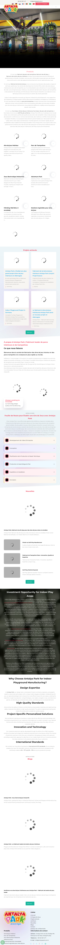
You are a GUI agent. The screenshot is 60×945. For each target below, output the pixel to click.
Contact (33, 937)
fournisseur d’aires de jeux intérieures (22, 111)
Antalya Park (11, 658)
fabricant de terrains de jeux (18, 84)
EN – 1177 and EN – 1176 (27, 760)
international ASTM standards (37, 756)
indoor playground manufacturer (21, 639)
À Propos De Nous (36, 927)
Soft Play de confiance (24, 113)
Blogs (32, 935)
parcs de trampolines (27, 101)
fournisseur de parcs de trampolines (43, 111)
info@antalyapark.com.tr (36, 1)
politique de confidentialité (38, 939)
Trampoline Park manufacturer (14, 650)
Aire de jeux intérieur (9, 944)
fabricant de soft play (42, 74)
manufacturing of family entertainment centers (18, 613)
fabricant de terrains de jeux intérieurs (16, 76)
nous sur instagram (42, 3)
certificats (33, 931)
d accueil (33, 925)
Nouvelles (33, 933)
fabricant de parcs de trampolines (26, 74)
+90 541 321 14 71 (21, 1)
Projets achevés (35, 929)
